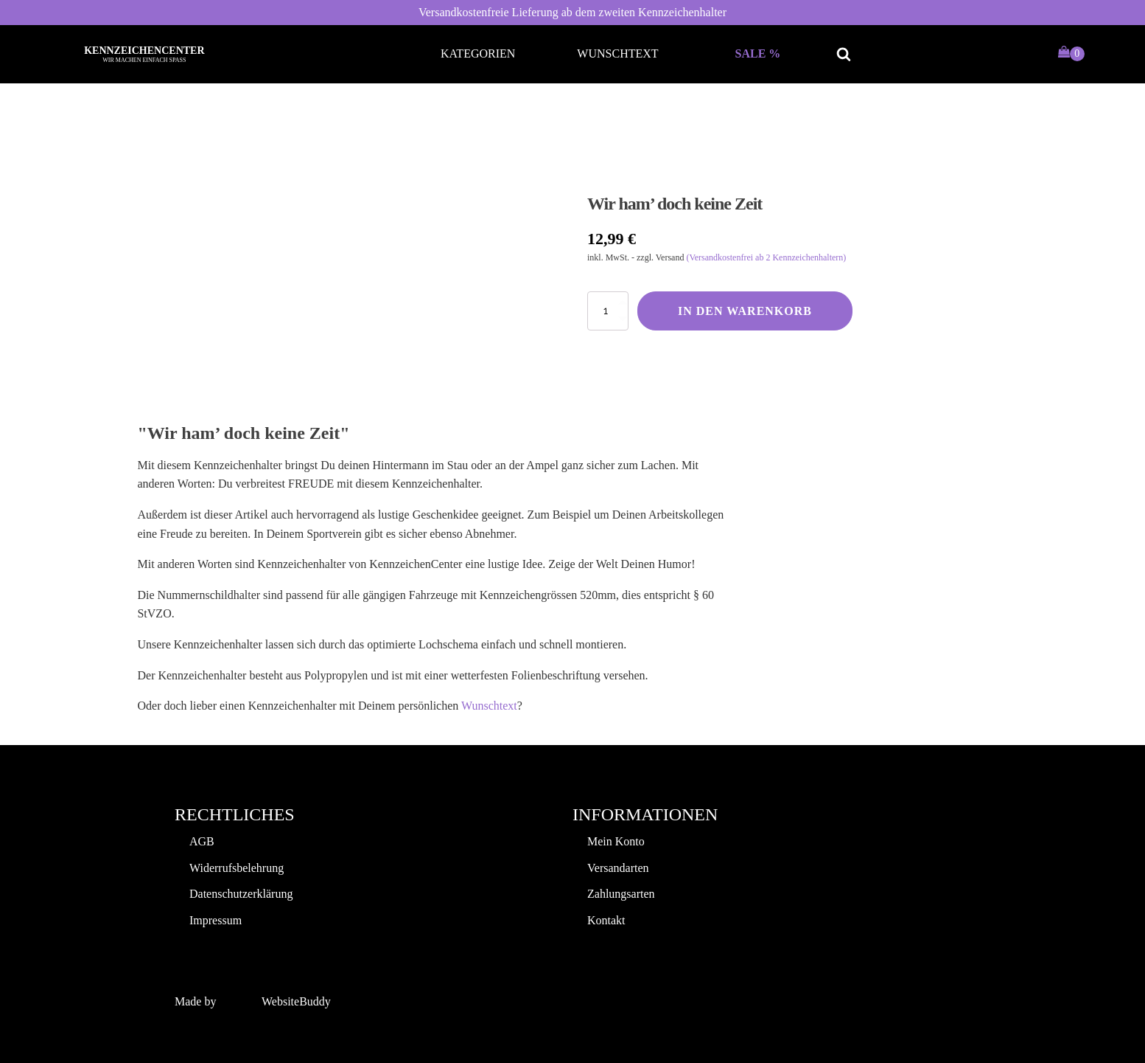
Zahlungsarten (621, 893)
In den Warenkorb (745, 311)
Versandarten (618, 868)
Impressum (215, 920)
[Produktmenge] (607, 310)
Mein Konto (616, 841)
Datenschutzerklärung (241, 893)
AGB (201, 841)
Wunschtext (617, 53)
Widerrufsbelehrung (236, 868)
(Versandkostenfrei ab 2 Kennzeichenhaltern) (766, 257)
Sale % (758, 53)
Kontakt (606, 920)
